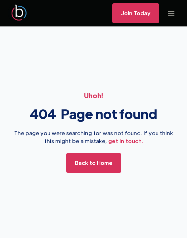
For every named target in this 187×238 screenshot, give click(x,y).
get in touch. (125, 141)
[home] (19, 13)
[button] (171, 13)
